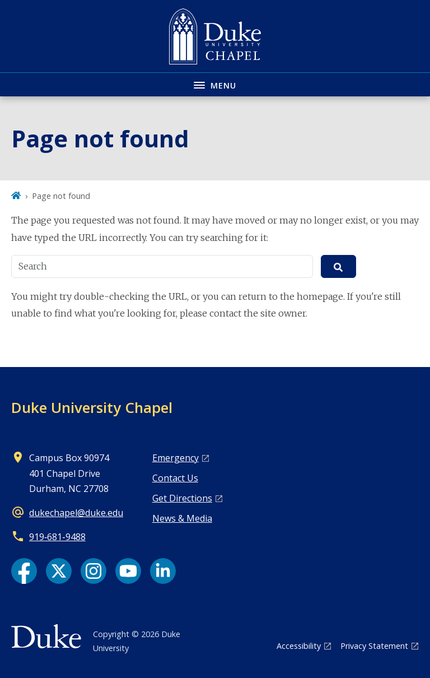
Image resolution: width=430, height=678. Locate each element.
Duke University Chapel (91, 407)
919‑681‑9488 (57, 537)
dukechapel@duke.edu (76, 513)
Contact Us (175, 478)
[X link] (59, 571)
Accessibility (299, 645)
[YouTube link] (128, 571)
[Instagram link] (93, 571)
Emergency (175, 458)
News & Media (182, 518)
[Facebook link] (24, 571)
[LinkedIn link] (163, 571)
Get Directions (182, 498)
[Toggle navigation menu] (215, 84)
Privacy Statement (374, 645)
